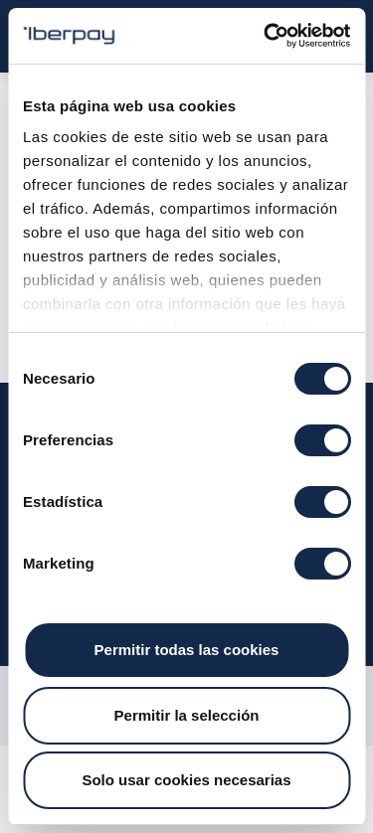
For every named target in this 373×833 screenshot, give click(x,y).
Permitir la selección (187, 715)
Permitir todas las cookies (187, 649)
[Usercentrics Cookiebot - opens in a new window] (265, 36)
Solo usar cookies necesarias (186, 779)
